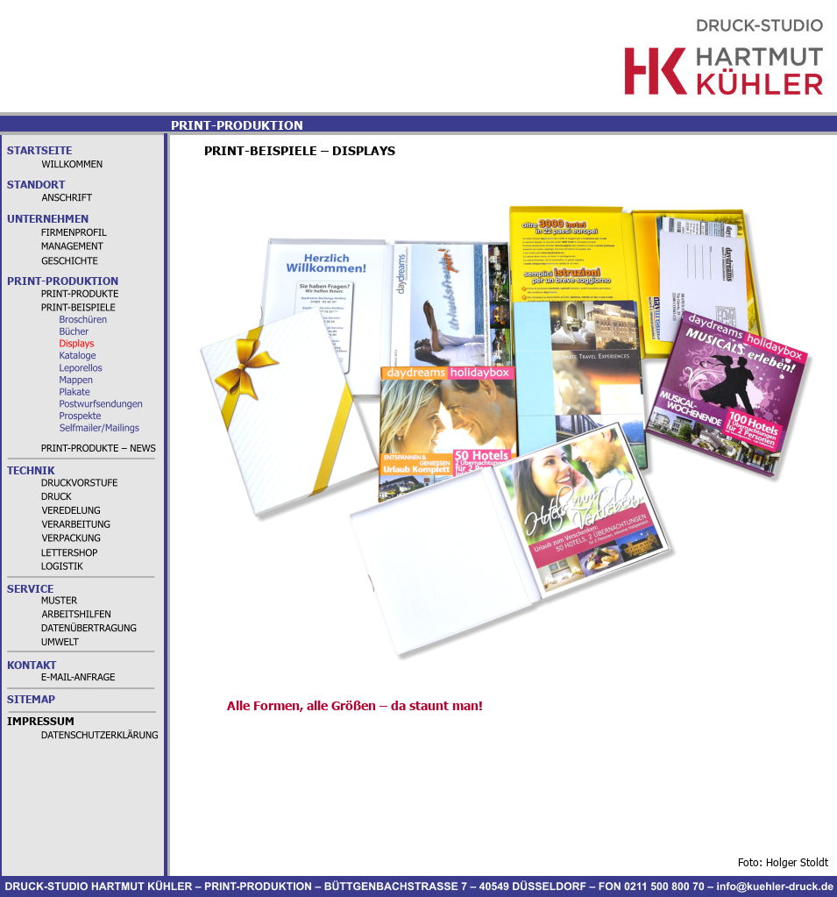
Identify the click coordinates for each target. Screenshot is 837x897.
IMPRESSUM (40, 721)
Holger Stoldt (797, 862)
